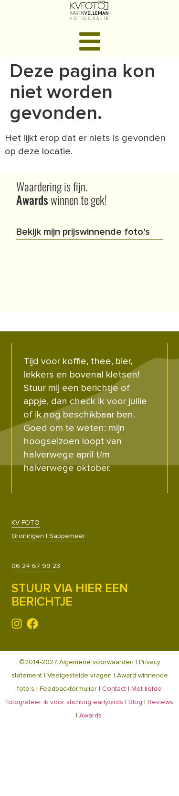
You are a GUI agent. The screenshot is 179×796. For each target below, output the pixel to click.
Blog (135, 702)
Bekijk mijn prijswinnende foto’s (83, 232)
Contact (114, 689)
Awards (90, 715)
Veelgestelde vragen (79, 675)
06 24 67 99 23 (35, 566)
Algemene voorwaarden (96, 662)
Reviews (160, 702)
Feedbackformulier (69, 689)
